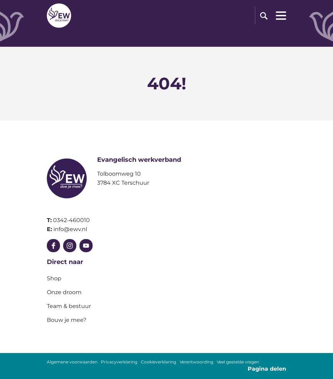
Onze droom (64, 292)
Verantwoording (196, 362)
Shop (54, 278)
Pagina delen (267, 368)
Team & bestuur (69, 306)
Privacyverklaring (119, 362)
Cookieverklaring (158, 362)
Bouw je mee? (66, 320)
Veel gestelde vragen (238, 362)
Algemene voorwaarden (72, 362)
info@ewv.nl (70, 229)
